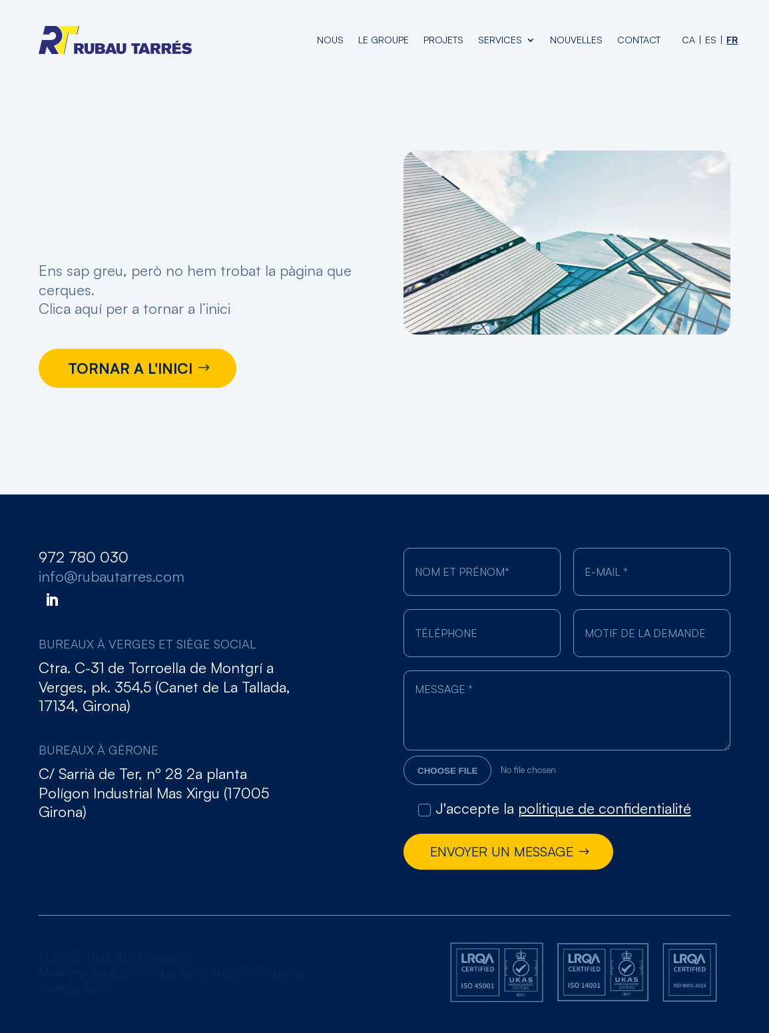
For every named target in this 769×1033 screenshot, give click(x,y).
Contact (638, 39)
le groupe (383, 39)
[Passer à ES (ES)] (710, 40)
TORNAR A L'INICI (130, 370)
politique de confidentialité (604, 808)
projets (443, 39)
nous (330, 39)
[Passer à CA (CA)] (688, 40)
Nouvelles (576, 39)
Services (500, 39)
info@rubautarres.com (111, 576)
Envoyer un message (501, 851)
